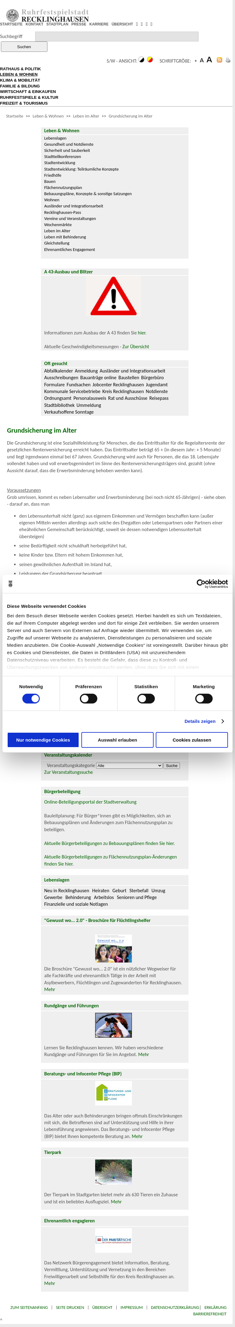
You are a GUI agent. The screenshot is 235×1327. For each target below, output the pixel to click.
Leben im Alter (86, 116)
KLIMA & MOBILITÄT (20, 80)
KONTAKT (34, 24)
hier (141, 333)
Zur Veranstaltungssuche (68, 772)
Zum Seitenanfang (29, 1307)
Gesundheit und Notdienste (68, 144)
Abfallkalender (58, 371)
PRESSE (78, 24)
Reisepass (159, 398)
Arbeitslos (104, 897)
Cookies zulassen (192, 740)
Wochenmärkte (58, 224)
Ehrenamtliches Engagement (69, 249)
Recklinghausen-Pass (62, 212)
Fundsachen (79, 385)
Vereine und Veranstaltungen (70, 218)
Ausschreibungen (61, 377)
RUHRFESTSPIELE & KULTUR (29, 97)
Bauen (49, 181)
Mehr (49, 989)
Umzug (158, 890)
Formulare (54, 385)
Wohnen (51, 200)
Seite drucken (70, 1307)
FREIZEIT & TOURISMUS (24, 103)
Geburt (119, 890)
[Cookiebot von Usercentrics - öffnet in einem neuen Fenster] (201, 583)
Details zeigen (200, 721)
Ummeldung (88, 405)
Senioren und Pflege (137, 897)
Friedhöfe (52, 175)
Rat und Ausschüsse (127, 398)
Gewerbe (53, 897)
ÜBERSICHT (122, 24)
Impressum (132, 1307)
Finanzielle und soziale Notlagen (76, 904)
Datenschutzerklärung (175, 1307)
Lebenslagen (55, 138)
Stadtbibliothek (59, 405)
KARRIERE (99, 24)
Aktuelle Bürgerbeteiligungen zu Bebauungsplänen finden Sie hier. (109, 843)
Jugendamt (157, 385)
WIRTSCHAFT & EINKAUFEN (28, 91)
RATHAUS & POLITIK (20, 69)
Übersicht (102, 1307)
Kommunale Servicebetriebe (72, 391)
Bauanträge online (98, 377)
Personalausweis (89, 398)
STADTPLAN (58, 24)
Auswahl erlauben (117, 740)
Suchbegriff (11, 36)
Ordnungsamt (57, 398)
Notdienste (157, 391)
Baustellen (128, 377)
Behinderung (78, 897)
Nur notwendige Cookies (43, 740)
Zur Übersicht (135, 346)
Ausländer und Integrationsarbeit (73, 206)
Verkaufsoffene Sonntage (69, 412)
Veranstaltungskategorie (71, 765)
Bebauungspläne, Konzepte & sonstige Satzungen (88, 193)
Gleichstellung (56, 243)
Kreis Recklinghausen (123, 391)
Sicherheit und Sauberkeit (67, 150)
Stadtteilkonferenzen (62, 156)
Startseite (14, 116)
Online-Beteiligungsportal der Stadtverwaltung (90, 802)
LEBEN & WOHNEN (19, 74)
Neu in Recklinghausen (66, 890)
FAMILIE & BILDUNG (20, 86)
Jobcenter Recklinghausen (118, 385)
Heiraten (100, 890)
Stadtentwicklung (59, 162)
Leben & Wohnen (48, 116)
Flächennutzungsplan (63, 187)
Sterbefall (138, 890)
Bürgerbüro (152, 377)
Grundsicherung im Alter (130, 116)
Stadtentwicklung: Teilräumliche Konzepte (81, 169)
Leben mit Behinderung (65, 237)
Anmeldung (86, 371)
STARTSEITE (11, 24)
